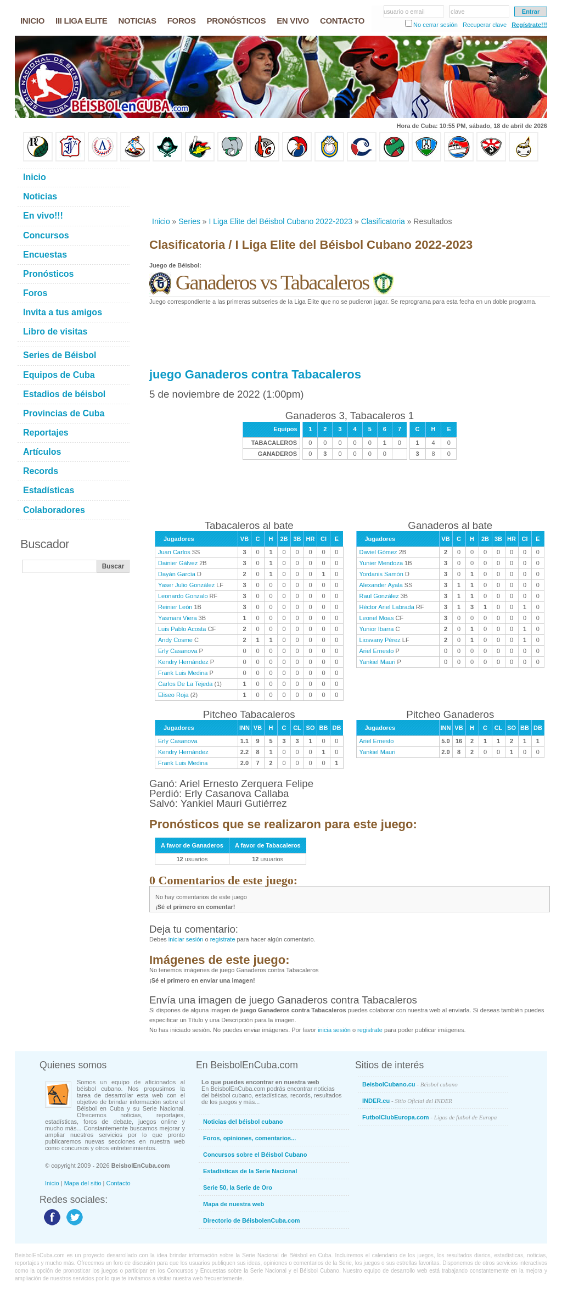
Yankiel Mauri (377, 662)
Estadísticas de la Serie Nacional (250, 1171)
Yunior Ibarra (376, 629)
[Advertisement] (349, 189)
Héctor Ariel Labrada (386, 607)
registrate (222, 939)
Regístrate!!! (529, 24)
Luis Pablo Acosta (182, 629)
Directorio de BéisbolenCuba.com (251, 1220)
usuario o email (404, 11)
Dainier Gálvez (178, 563)
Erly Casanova (178, 651)
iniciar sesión (186, 939)
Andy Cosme (175, 640)
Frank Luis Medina (183, 673)
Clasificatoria (383, 221)
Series (189, 221)
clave (458, 11)
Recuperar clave (485, 24)
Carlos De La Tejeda (185, 684)
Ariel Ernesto (376, 651)
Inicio (161, 221)
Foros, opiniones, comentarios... (249, 1138)
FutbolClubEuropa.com (429, 1117)
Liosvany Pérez (380, 640)
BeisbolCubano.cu (410, 1084)
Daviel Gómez (378, 552)
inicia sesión (334, 1030)
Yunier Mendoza (381, 563)
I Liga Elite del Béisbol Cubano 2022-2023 (281, 221)
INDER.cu (407, 1100)
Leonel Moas (376, 618)
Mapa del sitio (83, 1183)
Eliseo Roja (173, 695)
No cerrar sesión (435, 24)
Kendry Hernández (183, 662)
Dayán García (176, 574)
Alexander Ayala (381, 585)
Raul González (379, 596)
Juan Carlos (174, 552)
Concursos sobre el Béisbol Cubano (255, 1154)
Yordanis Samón (381, 574)
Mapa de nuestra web (233, 1204)
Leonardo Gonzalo (183, 596)
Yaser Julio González (186, 585)
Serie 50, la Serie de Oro (237, 1187)
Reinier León (175, 607)
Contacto (118, 1183)
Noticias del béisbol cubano (243, 1121)
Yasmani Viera (177, 618)
